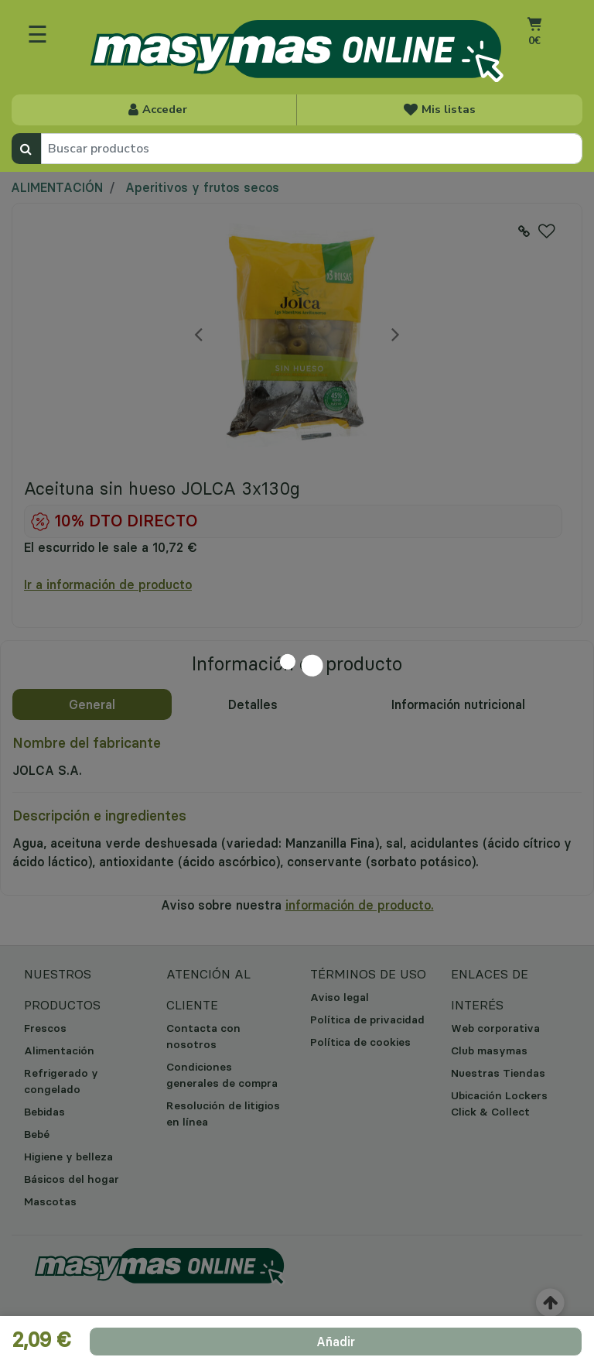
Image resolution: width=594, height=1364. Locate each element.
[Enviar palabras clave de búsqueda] (26, 148)
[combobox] (311, 148)
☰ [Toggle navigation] (37, 34)
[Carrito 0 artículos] (534, 43)
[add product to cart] (335, 1341)
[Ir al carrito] (534, 23)
